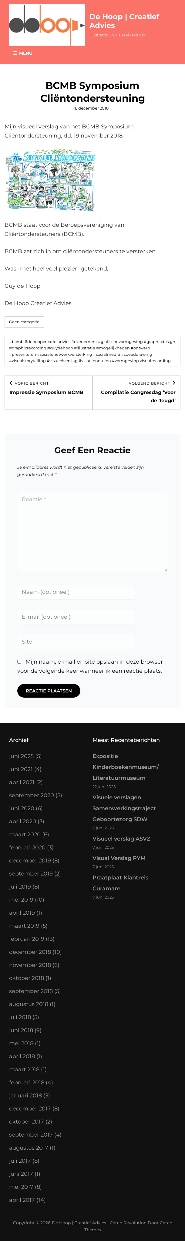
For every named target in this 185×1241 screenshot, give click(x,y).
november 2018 (30, 965)
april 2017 (22, 1200)
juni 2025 (21, 756)
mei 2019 (21, 899)
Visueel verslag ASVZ (121, 838)
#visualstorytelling (27, 360)
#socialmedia (106, 354)
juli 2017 (20, 1161)
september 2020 (31, 795)
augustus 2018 (28, 1004)
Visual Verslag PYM (119, 858)
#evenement (84, 341)
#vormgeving (125, 360)
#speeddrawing (136, 354)
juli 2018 (20, 1017)
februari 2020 (27, 847)
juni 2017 (21, 1174)
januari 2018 (25, 1095)
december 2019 (30, 860)
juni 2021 (21, 769)
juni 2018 (21, 1030)
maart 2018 (24, 1069)
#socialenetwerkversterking (64, 354)
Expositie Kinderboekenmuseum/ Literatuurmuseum (125, 767)
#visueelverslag (62, 360)
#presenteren (22, 354)
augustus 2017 (28, 1147)
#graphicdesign (159, 341)
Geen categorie (24, 321)
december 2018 (30, 952)
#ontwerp (140, 347)
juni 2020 (21, 808)
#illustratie (84, 347)
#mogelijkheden (113, 347)
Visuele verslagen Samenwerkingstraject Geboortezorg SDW (124, 808)
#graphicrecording (27, 347)
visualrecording (155, 360)
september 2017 (31, 1134)
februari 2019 (26, 939)
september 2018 (31, 991)
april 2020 (22, 821)
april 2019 (22, 912)
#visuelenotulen (95, 360)
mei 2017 (21, 1187)
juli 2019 (20, 886)
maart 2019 (24, 926)
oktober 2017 (26, 1121)
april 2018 (22, 1056)
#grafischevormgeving (120, 341)
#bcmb (16, 341)
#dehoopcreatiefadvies (47, 341)
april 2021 (22, 782)
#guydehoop (60, 347)
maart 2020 (25, 834)
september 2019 (31, 873)
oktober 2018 (26, 978)
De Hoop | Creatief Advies (79, 1223)
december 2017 (30, 1108)
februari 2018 (26, 1082)
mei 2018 (21, 1043)
